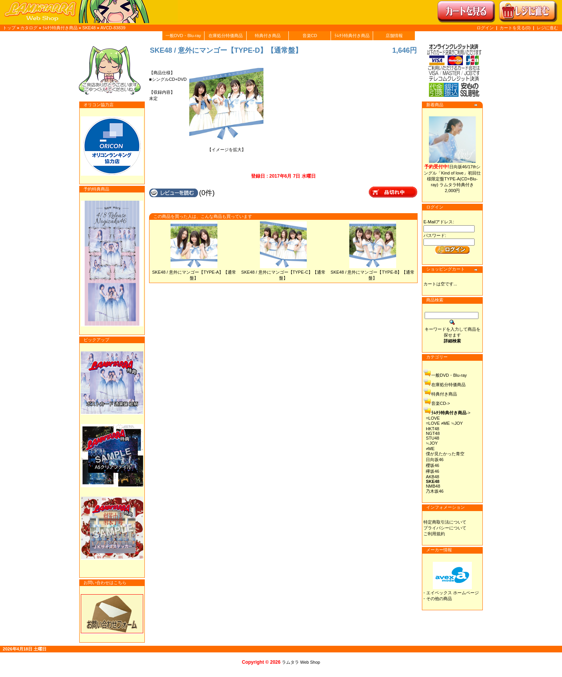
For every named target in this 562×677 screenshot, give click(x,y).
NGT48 (432, 433)
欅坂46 (432, 471)
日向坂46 (434, 459)
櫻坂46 (432, 465)
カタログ (28, 27)
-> (450, 412)
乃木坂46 (434, 491)
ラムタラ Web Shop (301, 662)
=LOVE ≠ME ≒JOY (444, 423)
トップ (9, 27)
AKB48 (432, 476)
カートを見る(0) (516, 27)
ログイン (485, 27)
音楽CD (309, 35)
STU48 (432, 438)
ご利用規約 (434, 533)
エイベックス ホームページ (452, 592)
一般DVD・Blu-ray (183, 35)
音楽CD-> (440, 403)
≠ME (430, 448)
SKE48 (89, 27)
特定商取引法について (444, 522)
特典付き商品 (268, 35)
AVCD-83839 (112, 27)
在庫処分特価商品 (225, 35)
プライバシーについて (444, 528)
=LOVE (433, 418)
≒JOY (432, 443)
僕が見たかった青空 (445, 453)
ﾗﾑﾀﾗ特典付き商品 (60, 27)
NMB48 (433, 486)
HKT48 (432, 428)
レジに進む (547, 27)
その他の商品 (439, 598)
